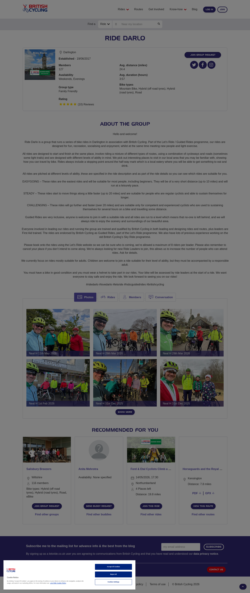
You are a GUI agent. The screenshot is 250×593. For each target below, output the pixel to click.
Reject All (113, 574)
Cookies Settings (113, 582)
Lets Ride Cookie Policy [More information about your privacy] (58, 583)
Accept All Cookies (113, 567)
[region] (69, 575)
